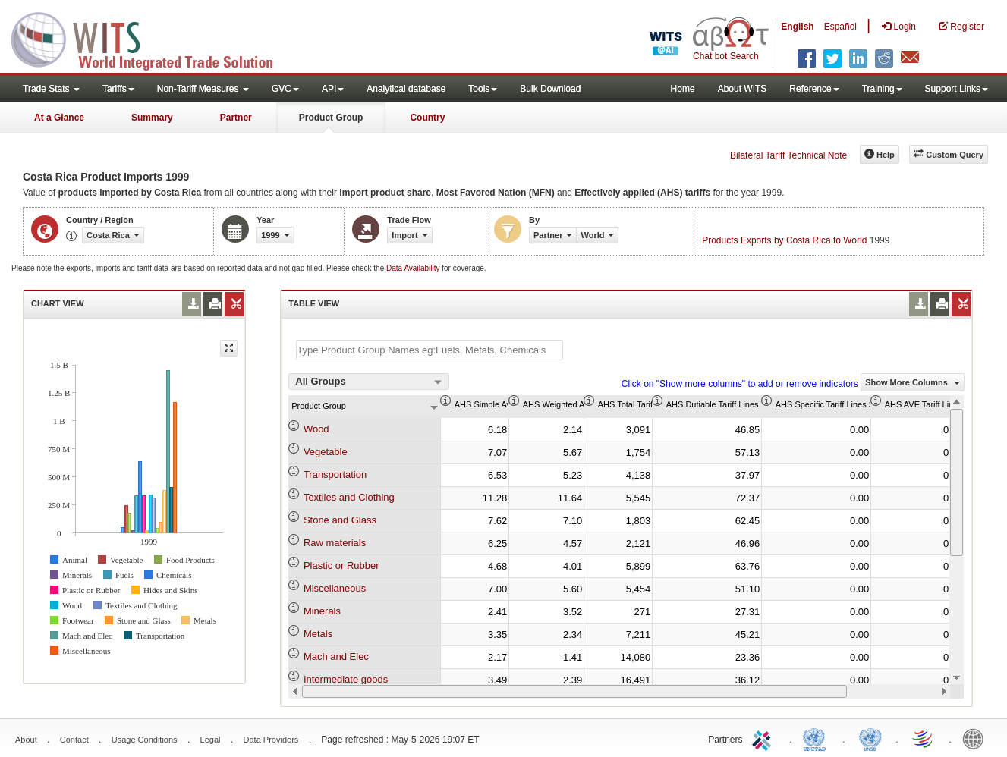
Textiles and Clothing (349, 497)
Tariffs (118, 88)
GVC (285, 88)
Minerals (322, 611)
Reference (814, 88)
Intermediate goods (346, 679)
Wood (316, 429)
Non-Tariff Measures (203, 88)
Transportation (335, 474)
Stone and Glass (340, 520)
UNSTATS (870, 738)
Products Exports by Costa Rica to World (784, 240)
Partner (236, 117)
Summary (152, 117)
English (797, 26)
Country (427, 117)
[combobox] (368, 381)
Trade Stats (51, 88)
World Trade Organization (923, 738)
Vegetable (326, 451)
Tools (482, 88)
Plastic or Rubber (341, 565)
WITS (152, 38)
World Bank (976, 738)
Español (840, 26)
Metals (318, 633)
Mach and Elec (336, 656)
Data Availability (414, 268)
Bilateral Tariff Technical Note (788, 155)
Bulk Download (550, 88)
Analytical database (406, 88)
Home (683, 88)
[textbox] (429, 350)
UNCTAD (817, 738)
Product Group (331, 117)
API (333, 88)
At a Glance (59, 117)
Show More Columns (912, 382)
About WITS (742, 88)
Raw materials (335, 542)
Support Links (956, 88)
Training (882, 88)
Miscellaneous (335, 588)
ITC (764, 738)
